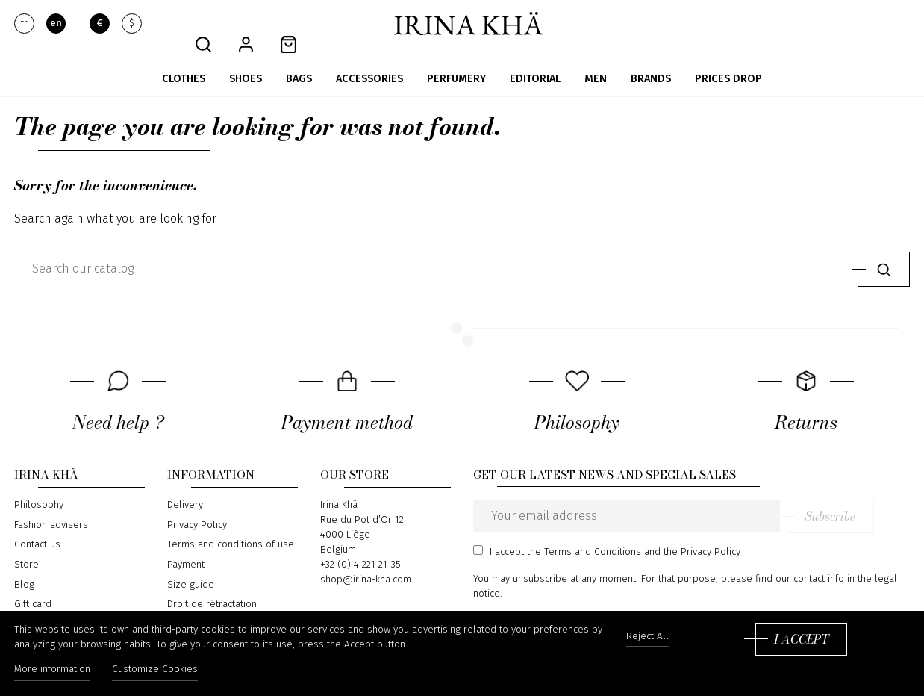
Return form (193, 606)
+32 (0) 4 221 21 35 (360, 546)
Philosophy (38, 486)
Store (26, 546)
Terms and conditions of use (230, 526)
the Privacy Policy (702, 532)
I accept (801, 641)
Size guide (190, 565)
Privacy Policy (197, 506)
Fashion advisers (51, 506)
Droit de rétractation (212, 585)
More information (52, 672)
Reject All (647, 639)
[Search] (432, 250)
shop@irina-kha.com (365, 561)
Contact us (37, 526)
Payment (186, 546)
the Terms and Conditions (584, 532)
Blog (24, 565)
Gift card (32, 585)
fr (24, 24)
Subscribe (866, 497)
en (56, 24)
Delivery (185, 486)
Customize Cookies (160, 672)
